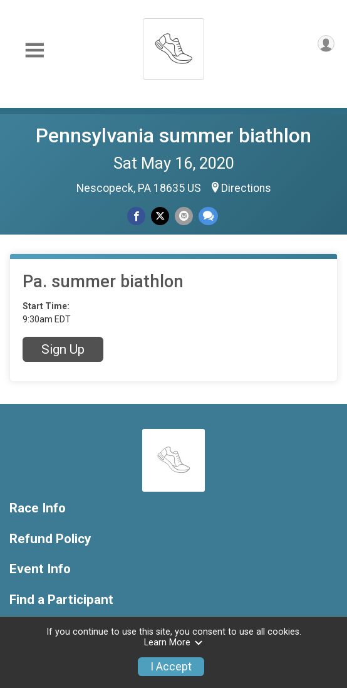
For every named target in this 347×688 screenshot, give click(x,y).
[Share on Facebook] (136, 216)
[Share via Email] (184, 216)
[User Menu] (326, 43)
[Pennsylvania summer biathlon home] (173, 45)
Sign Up (63, 349)
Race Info (37, 508)
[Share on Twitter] (160, 216)
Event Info (40, 569)
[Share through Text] (208, 216)
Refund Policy (50, 539)
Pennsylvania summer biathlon (173, 135)
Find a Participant (61, 600)
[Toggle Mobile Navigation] (34, 50)
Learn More (173, 642)
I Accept (171, 666)
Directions (246, 188)
